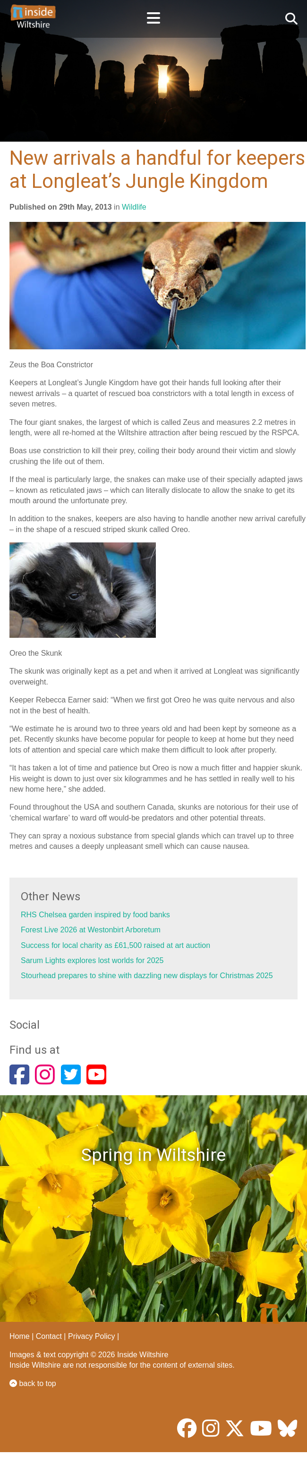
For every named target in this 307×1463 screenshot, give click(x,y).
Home (19, 1336)
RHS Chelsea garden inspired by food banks (95, 915)
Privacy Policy (91, 1336)
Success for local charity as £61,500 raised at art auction (115, 945)
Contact (49, 1336)
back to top (32, 1383)
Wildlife (134, 207)
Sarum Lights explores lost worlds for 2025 (92, 960)
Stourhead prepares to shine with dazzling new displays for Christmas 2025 (147, 976)
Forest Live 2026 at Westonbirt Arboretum (91, 930)
